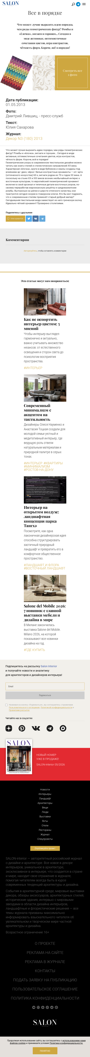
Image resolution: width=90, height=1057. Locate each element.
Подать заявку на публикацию (45, 980)
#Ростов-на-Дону (39, 469)
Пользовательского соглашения (24, 707)
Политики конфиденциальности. (66, 1043)
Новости (45, 789)
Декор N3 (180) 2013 (24, 138)
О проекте (45, 943)
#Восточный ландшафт (44, 568)
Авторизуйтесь (30, 251)
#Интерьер (33, 368)
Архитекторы (45, 803)
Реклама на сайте (45, 952)
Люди (45, 812)
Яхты (45, 821)
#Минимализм (37, 466)
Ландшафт (45, 798)
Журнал (45, 834)
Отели (45, 825)
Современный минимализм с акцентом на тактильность (37, 412)
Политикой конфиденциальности (56, 707)
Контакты (45, 971)
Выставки (45, 816)
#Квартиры (53, 463)
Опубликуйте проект (45, 848)
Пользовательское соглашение (45, 989)
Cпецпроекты (45, 839)
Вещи (45, 807)
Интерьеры (45, 794)
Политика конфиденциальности (45, 998)
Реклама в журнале (45, 962)
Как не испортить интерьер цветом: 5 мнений (42, 324)
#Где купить (34, 650)
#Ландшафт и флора (41, 565)
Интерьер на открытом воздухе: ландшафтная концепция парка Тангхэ (41, 516)
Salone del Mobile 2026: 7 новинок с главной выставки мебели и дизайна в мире (45, 612)
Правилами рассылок (19, 710)
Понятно (45, 1051)
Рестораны (45, 830)
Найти (73, 4)
